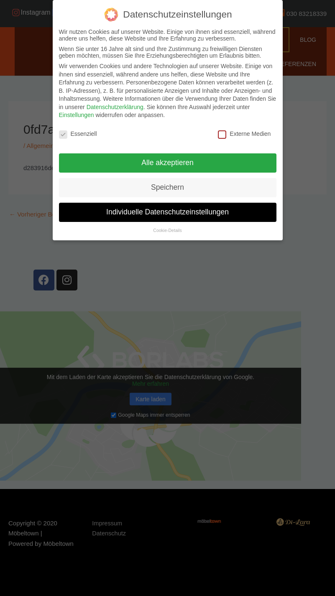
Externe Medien (244, 133)
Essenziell (78, 133)
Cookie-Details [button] (167, 230)
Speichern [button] (167, 187)
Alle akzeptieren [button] (167, 162)
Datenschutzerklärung (115, 107)
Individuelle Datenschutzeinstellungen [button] (167, 212)
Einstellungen (76, 115)
